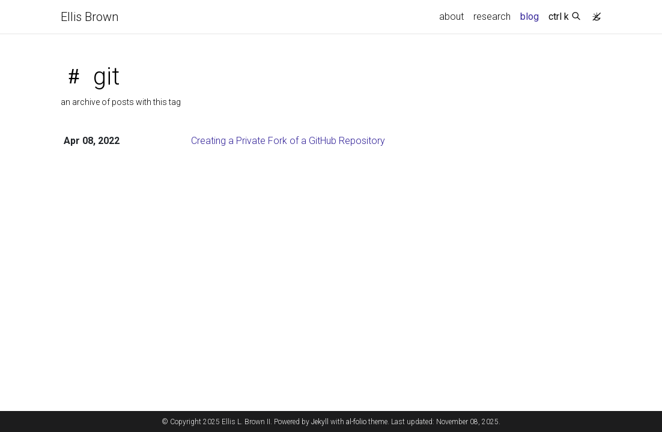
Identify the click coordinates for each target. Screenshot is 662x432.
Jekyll (320, 422)
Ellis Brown (89, 17)
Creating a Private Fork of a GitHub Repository (288, 140)
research (492, 16)
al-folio (356, 422)
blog (529, 16)
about (451, 16)
